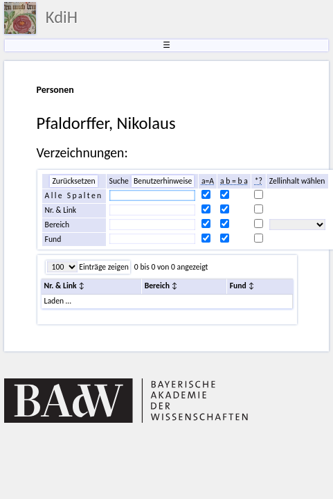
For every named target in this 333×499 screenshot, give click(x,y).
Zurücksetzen (73, 181)
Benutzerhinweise (163, 181)
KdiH (62, 17)
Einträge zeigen (103, 267)
